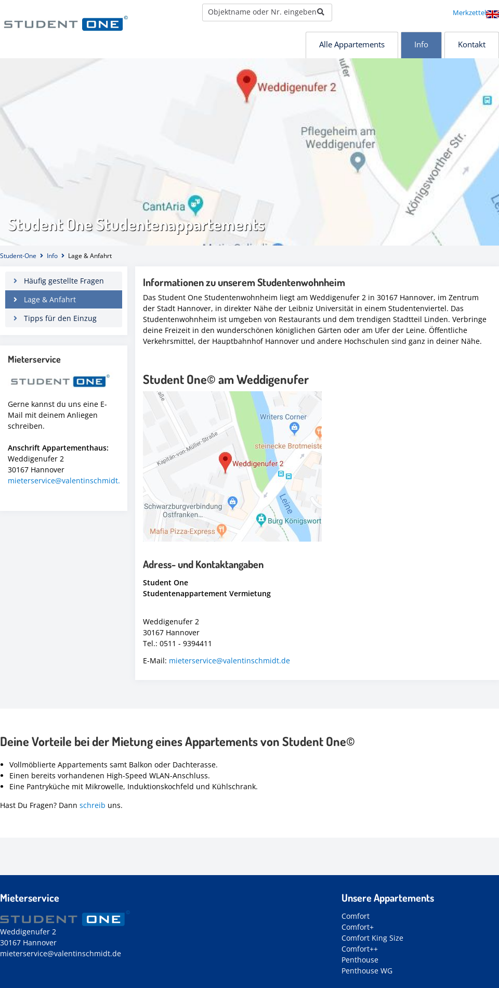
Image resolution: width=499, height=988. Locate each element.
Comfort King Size (372, 938)
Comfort (356, 916)
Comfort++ (360, 949)
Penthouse (360, 960)
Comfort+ (358, 927)
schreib (93, 805)
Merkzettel (469, 12)
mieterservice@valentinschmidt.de (229, 660)
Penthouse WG (367, 971)
